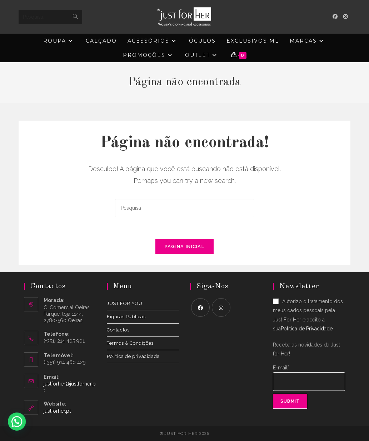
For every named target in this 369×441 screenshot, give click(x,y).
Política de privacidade (133, 356)
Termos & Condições (130, 343)
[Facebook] (200, 307)
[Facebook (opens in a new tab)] (335, 16)
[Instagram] (221, 307)
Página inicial (184, 246)
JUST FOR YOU (124, 303)
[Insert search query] (184, 208)
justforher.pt (57, 411)
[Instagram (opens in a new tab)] (345, 16)
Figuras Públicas (126, 316)
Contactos (118, 330)
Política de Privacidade (307, 328)
